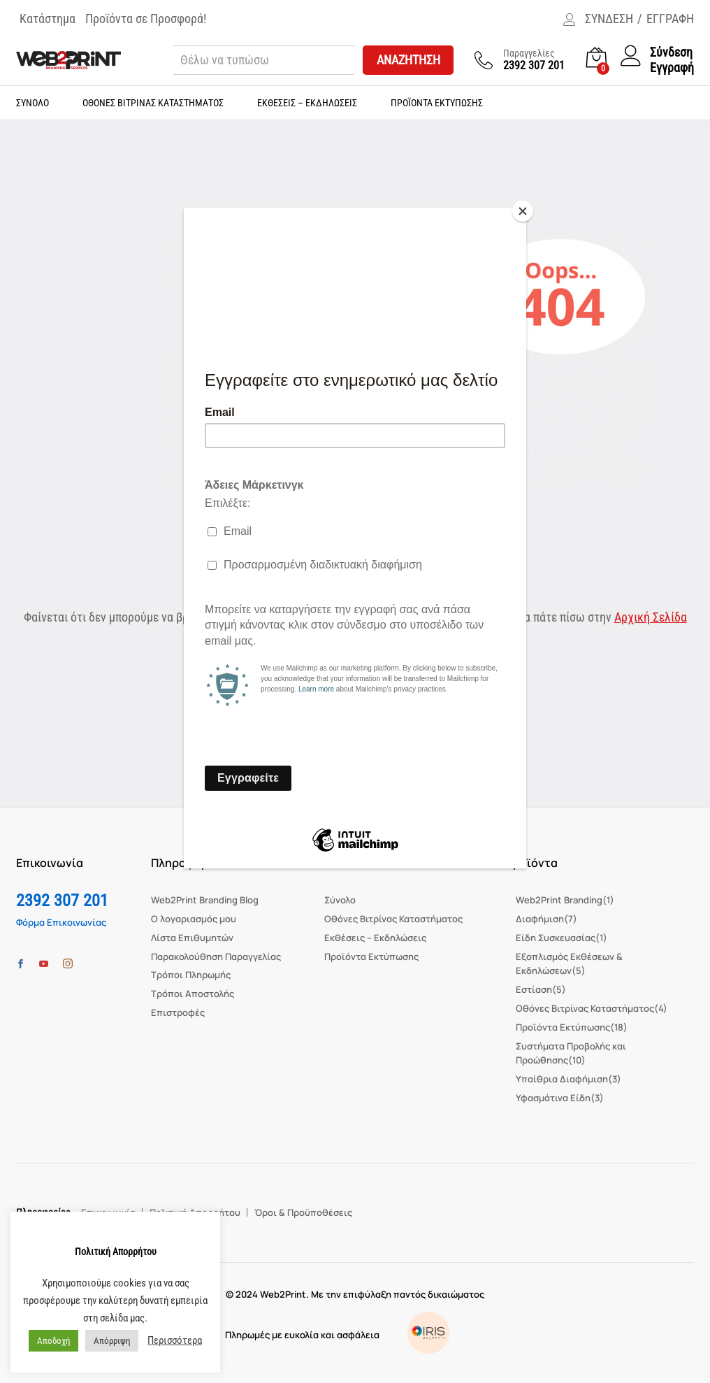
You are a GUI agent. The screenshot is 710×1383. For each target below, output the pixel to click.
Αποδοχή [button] (53, 1340)
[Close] (522, 211)
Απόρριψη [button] (112, 1340)
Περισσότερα (174, 1340)
